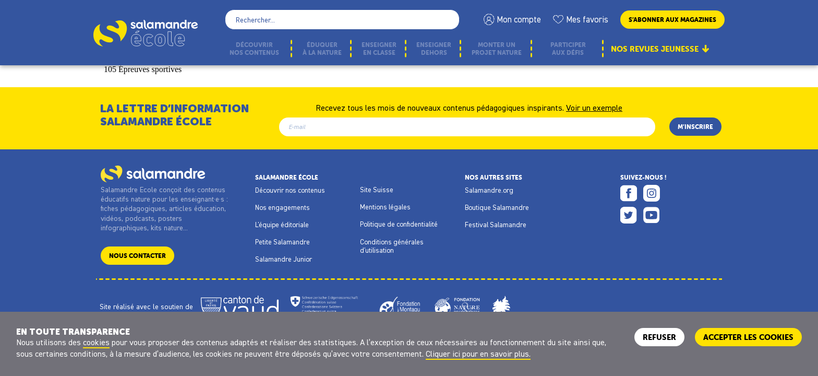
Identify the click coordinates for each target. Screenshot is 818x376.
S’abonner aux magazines (672, 20)
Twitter (628, 215)
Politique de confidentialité (399, 224)
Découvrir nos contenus (290, 190)
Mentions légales (385, 207)
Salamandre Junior (283, 259)
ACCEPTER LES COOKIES (748, 337)
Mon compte (519, 19)
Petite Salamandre (282, 242)
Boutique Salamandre (497, 207)
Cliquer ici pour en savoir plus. (478, 353)
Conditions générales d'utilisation (392, 246)
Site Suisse (376, 189)
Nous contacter (137, 256)
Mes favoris (587, 19)
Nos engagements (282, 207)
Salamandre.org (489, 190)
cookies (96, 342)
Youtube (651, 215)
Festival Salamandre (495, 224)
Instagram (651, 193)
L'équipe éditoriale (282, 224)
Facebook (628, 193)
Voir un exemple (594, 107)
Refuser (659, 337)
